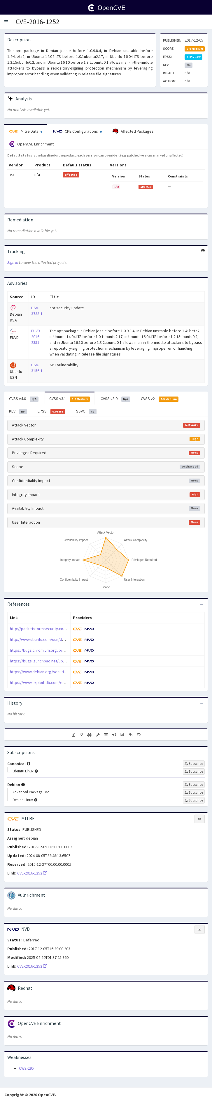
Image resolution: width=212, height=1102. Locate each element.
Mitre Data (25, 131)
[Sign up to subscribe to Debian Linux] (194, 800)
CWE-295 (26, 1068)
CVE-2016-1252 (37, 21)
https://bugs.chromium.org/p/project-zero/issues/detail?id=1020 (67, 650)
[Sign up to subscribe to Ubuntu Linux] (194, 771)
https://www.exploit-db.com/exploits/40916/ (48, 682)
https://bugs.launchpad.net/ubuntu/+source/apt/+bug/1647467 (65, 661)
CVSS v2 (160, 399)
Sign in (12, 262)
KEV (18, 411)
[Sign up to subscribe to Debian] (194, 784)
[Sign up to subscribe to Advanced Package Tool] (194, 792)
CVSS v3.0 (115, 399)
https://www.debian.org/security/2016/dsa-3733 (52, 671)
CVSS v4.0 (23, 399)
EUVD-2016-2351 (36, 336)
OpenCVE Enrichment (31, 144)
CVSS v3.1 (69, 399)
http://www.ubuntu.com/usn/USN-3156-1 (44, 639)
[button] (6, 22)
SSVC (86, 411)
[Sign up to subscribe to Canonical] (194, 763)
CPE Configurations (77, 131)
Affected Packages (133, 131)
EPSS (52, 411)
